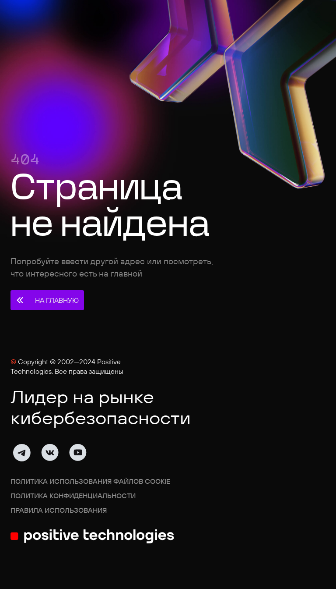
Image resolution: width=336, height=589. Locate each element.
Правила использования (58, 510)
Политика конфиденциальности (73, 495)
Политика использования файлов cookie (90, 481)
